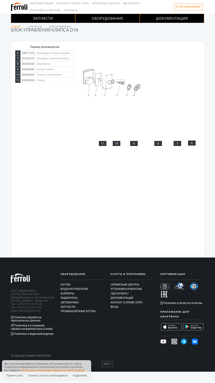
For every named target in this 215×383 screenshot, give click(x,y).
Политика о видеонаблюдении (32, 333)
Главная (16, 26)
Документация (172, 18)
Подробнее (80, 375)
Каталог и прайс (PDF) (73, 3)
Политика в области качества (181, 303)
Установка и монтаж (45, 10)
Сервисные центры (105, 3)
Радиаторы (69, 297)
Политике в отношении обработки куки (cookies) (53, 370)
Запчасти (43, 18)
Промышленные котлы (78, 311)
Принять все (14, 375)
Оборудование (107, 18)
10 (116, 143)
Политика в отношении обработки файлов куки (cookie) (32, 327)
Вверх (107, 363)
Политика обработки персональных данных (26, 319)
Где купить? (131, 3)
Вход (114, 306)
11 (102, 143)
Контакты (71, 10)
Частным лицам (42, 3)
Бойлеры (67, 293)
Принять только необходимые (47, 375)
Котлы (65, 284)
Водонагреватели (74, 288)
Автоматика (70, 302)
